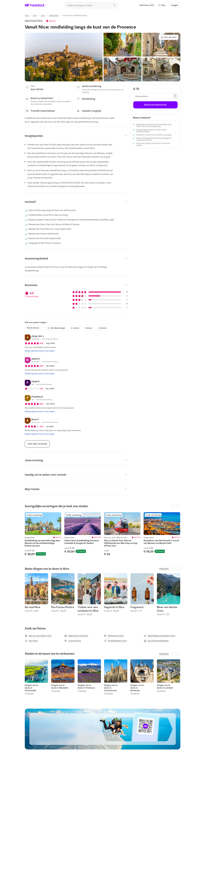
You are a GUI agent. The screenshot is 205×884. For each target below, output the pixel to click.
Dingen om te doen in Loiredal (165, 686)
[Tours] (43, 15)
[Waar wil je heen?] (91, 5)
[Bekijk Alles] (164, 568)
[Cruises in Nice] (72, 640)
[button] (161, 5)
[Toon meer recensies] (37, 443)
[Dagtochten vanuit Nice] (76, 635)
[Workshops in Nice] (114, 635)
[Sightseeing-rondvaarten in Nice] (159, 635)
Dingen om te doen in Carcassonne (110, 688)
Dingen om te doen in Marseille (59, 686)
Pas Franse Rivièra (62, 607)
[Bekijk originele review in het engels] (40, 350)
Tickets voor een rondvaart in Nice (88, 608)
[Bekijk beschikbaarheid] (155, 104)
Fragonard (136, 607)
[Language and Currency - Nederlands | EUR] (146, 5)
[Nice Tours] (31, 640)
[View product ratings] (51, 20)
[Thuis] (27, 15)
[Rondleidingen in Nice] (115, 640)
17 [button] (54, 20)
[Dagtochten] (54, 15)
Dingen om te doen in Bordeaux (137, 688)
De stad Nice (32, 607)
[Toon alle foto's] (168, 37)
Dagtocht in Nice (114, 607)
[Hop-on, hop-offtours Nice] (38, 635)
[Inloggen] (174, 5)
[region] (102, 534)
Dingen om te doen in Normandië (31, 688)
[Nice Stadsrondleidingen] (156, 640)
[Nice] (35, 15)
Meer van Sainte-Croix (167, 608)
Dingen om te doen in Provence (86, 686)
